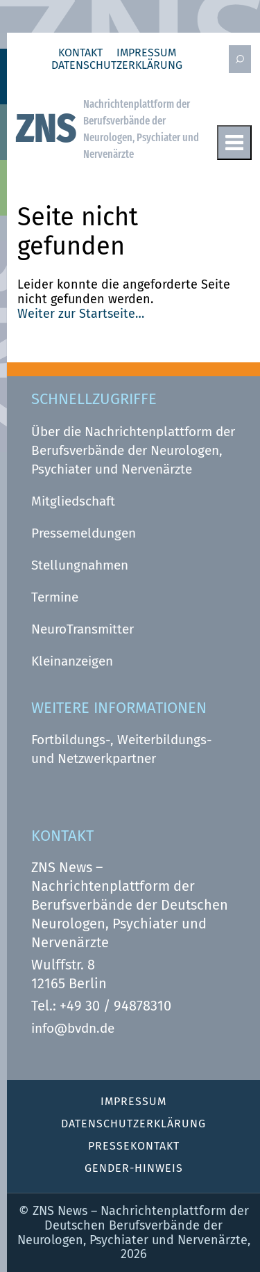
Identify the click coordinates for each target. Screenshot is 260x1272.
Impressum (146, 53)
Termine (54, 597)
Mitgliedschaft (73, 501)
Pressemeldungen (83, 533)
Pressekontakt (134, 1145)
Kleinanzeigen (72, 661)
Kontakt (80, 53)
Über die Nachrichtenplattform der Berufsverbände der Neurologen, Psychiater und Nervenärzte (133, 450)
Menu (234, 142)
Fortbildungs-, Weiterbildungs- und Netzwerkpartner (121, 749)
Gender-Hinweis (134, 1168)
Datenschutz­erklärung (116, 65)
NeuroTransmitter (82, 629)
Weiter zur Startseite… (80, 313)
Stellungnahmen (79, 565)
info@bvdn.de (72, 1028)
